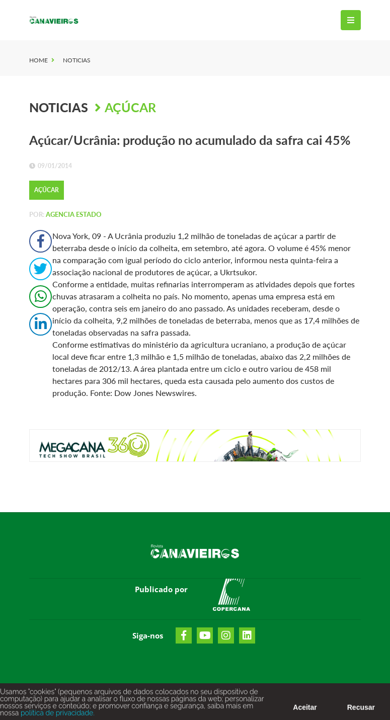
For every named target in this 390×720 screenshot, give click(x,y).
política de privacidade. (56, 715)
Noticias (77, 60)
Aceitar (305, 709)
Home (38, 60)
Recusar (361, 709)
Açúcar (130, 107)
